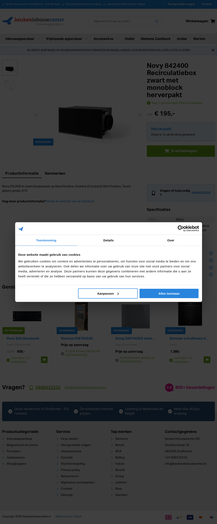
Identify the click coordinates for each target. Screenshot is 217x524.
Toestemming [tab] (46, 240)
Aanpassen (108, 293)
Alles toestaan (169, 293)
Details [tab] (108, 240)
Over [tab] (170, 240)
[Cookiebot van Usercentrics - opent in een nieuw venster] (181, 228)
